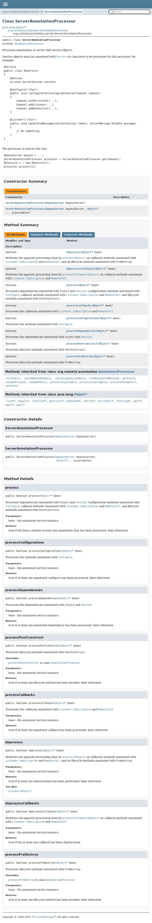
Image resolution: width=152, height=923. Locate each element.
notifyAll (104, 401)
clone (9, 401)
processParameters (123, 382)
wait (136, 401)
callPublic (13, 378)
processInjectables (93, 382)
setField (12, 385)
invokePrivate (16, 382)
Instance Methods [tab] (44, 234)
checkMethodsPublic (38, 378)
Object (91, 208)
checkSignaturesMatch (70, 378)
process (72, 285)
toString (122, 401)
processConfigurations (83, 318)
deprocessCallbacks (80, 268)
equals (22, 401)
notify (88, 401)
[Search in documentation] (129, 12)
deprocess (73, 252)
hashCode (72, 401)
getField (129, 378)
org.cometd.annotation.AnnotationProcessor (38, 30)
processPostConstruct (82, 343)
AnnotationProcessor (29, 43)
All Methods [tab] (16, 234)
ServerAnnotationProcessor (63, 11)
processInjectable (63, 382)
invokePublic (38, 382)
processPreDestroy (80, 356)
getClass (55, 401)
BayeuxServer (55, 202)
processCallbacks (79, 305)
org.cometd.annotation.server (20, 11)
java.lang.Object (13, 27)
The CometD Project (43, 917)
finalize (38, 401)
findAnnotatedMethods (104, 378)
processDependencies (81, 330)
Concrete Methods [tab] (78, 234)
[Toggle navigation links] (5, 4)
